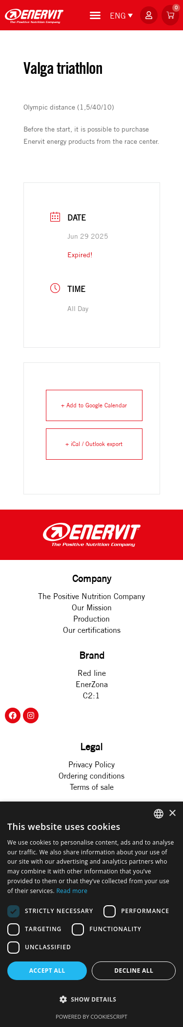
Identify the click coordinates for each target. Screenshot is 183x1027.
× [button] (172, 813)
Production (91, 618)
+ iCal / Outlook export (93, 443)
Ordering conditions (91, 775)
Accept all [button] (47, 970)
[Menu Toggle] (95, 15)
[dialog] (91, 914)
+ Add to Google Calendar (94, 405)
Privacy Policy (91, 764)
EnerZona (92, 684)
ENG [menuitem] (118, 16)
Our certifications (92, 629)
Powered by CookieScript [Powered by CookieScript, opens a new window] (91, 1016)
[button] (91, 999)
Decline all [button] (133, 970)
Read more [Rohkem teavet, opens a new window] (71, 891)
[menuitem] (122, 15)
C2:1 (91, 695)
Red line (92, 673)
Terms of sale (92, 786)
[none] (121, 15)
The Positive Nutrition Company (91, 596)
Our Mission (92, 607)
